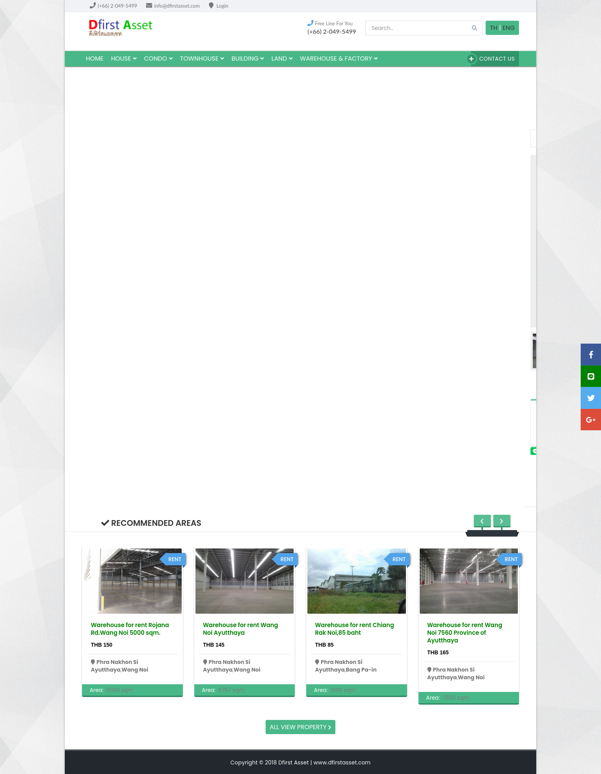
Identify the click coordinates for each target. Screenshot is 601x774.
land (281, 58)
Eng (508, 27)
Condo (158, 58)
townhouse (202, 58)
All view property (301, 727)
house (123, 58)
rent (174, 559)
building (248, 58)
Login (218, 6)
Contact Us (493, 58)
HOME (94, 58)
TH (494, 27)
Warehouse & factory (339, 58)
